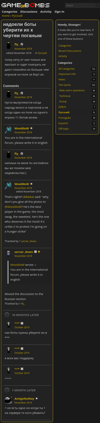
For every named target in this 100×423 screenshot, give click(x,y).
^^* (16, 323)
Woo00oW (21, 128)
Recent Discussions (70, 51)
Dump (63, 101)
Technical (64, 96)
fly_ (16, 44)
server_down (28, 241)
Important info (67, 74)
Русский (64, 112)
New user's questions (72, 90)
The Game (65, 85)
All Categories (67, 68)
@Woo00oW (13, 207)
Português (65, 117)
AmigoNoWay (24, 398)
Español (63, 123)
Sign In (59, 11)
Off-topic (64, 128)
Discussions (28, 11)
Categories (9, 11)
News (62, 79)
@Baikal (28, 197)
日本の (62, 107)
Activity (45, 11)
